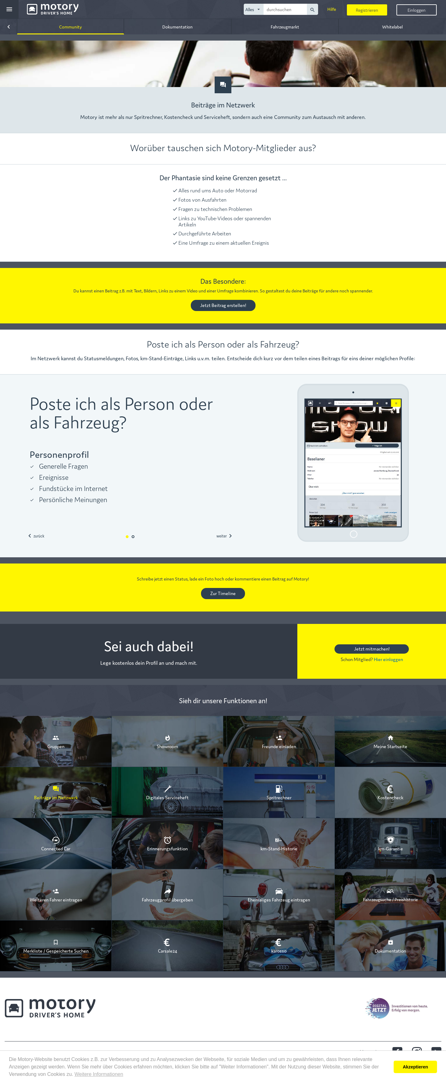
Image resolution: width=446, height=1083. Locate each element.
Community (70, 26)
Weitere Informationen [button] (98, 1074)
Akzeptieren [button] (415, 1066)
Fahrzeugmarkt (285, 26)
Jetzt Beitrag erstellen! (223, 305)
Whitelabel (392, 26)
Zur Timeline (223, 593)
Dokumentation (177, 26)
